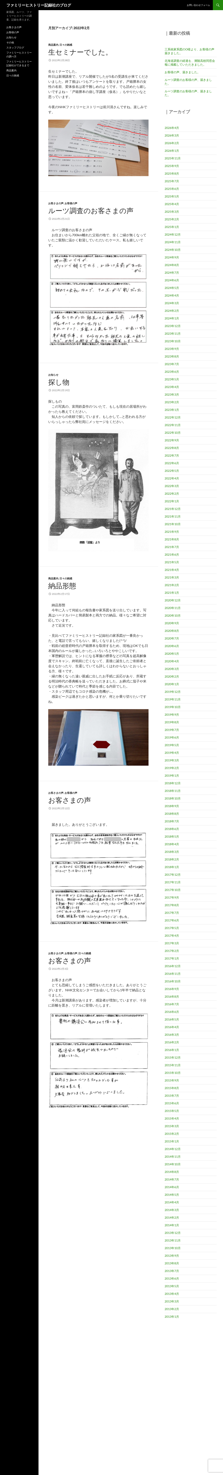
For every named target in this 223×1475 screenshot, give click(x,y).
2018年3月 (172, 852)
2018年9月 (172, 806)
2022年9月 (172, 440)
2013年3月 (172, 1301)
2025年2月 (172, 219)
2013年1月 (172, 1316)
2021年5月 (172, 562)
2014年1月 (172, 1225)
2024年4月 (172, 295)
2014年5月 (172, 1194)
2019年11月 (173, 699)
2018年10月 (173, 798)
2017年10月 (173, 890)
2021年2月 (172, 585)
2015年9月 (172, 1080)
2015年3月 (172, 1126)
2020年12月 (173, 600)
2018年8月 (172, 813)
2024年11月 (173, 242)
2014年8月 (172, 1172)
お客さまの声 (55, 203)
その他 (10, 42)
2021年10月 (173, 524)
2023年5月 (172, 379)
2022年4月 (172, 478)
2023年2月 (172, 402)
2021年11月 (173, 516)
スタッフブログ (15, 47)
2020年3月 (172, 669)
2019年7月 (172, 730)
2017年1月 (172, 958)
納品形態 (62, 585)
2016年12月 (173, 966)
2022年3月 (172, 486)
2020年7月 (172, 638)
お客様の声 (71, 203)
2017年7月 (172, 912)
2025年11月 (173, 158)
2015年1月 (172, 1141)
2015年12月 (173, 1057)
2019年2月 (172, 768)
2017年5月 (172, 928)
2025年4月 (172, 204)
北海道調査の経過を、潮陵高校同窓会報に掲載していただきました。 (190, 62)
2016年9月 (172, 989)
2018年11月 (173, 791)
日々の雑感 (65, 44)
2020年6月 (172, 646)
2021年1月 (172, 592)
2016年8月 (172, 996)
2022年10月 (173, 432)
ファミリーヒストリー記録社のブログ (38, 5)
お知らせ (53, 374)
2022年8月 (172, 448)
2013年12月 (173, 1233)
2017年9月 (172, 897)
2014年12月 (173, 1149)
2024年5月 (172, 288)
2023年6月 (172, 371)
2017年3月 (172, 943)
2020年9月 (172, 623)
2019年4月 (172, 752)
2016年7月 (172, 1004)
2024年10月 (173, 249)
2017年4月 (172, 935)
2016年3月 (172, 1034)
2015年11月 (173, 1065)
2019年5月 (172, 745)
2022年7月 (172, 455)
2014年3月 (172, 1210)
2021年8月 (172, 539)
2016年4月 (172, 1027)
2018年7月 (172, 821)
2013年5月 (172, 1286)
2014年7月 (172, 1179)
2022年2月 (172, 493)
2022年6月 (172, 463)
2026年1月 (172, 150)
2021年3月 (172, 577)
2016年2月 (172, 1042)
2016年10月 (173, 981)
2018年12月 (173, 783)
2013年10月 (173, 1248)
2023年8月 (172, 356)
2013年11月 (173, 1240)
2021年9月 (172, 531)
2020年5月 (172, 653)
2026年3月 (172, 135)
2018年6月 (172, 829)
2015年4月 (172, 1118)
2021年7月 (172, 547)
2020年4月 (172, 661)
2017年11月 (173, 882)
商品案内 (53, 44)
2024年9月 (172, 257)
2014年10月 (173, 1164)
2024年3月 (172, 303)
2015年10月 (173, 1072)
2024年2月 (172, 310)
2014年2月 (172, 1217)
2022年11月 (173, 425)
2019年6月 (172, 737)
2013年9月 (172, 1255)
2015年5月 (172, 1111)
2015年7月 (172, 1095)
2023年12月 (173, 326)
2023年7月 (172, 364)
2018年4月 (172, 844)
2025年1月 (172, 227)
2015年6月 (172, 1103)
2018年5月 (172, 836)
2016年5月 (172, 1019)
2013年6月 (172, 1278)
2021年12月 (173, 509)
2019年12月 (173, 691)
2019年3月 (172, 760)
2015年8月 (172, 1088)
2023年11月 (173, 333)
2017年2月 (172, 951)
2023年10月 (173, 341)
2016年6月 (172, 1012)
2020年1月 (172, 684)
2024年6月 (172, 280)
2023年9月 (172, 349)
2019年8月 (172, 722)
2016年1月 (172, 1050)
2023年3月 (172, 394)
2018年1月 (172, 867)
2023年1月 (172, 410)
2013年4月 (172, 1293)
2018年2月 (172, 859)
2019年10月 (173, 707)
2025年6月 (172, 189)
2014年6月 (172, 1187)
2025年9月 (172, 166)
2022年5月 (172, 470)
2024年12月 (173, 234)
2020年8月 (172, 631)
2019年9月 (172, 714)
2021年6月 (172, 554)
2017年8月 (172, 905)
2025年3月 (172, 211)
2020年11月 (173, 608)
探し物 (58, 382)
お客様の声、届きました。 (182, 72)
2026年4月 (172, 128)
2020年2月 (172, 676)
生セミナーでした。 (80, 52)
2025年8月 (172, 173)
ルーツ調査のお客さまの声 (91, 210)
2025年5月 (172, 196)
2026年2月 (172, 143)
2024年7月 (172, 272)
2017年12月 (173, 874)
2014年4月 (172, 1202)
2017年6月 (172, 920)
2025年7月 (172, 181)
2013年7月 (172, 1271)
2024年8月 (172, 265)
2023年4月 (172, 387)
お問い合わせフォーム (198, 5)
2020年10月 (173, 615)
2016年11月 (173, 973)
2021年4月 (172, 570)
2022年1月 (172, 501)
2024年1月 (172, 318)
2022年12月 (173, 417)
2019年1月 (172, 775)
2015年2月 (172, 1133)
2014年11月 (173, 1156)
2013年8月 (172, 1263)
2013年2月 (172, 1309)
